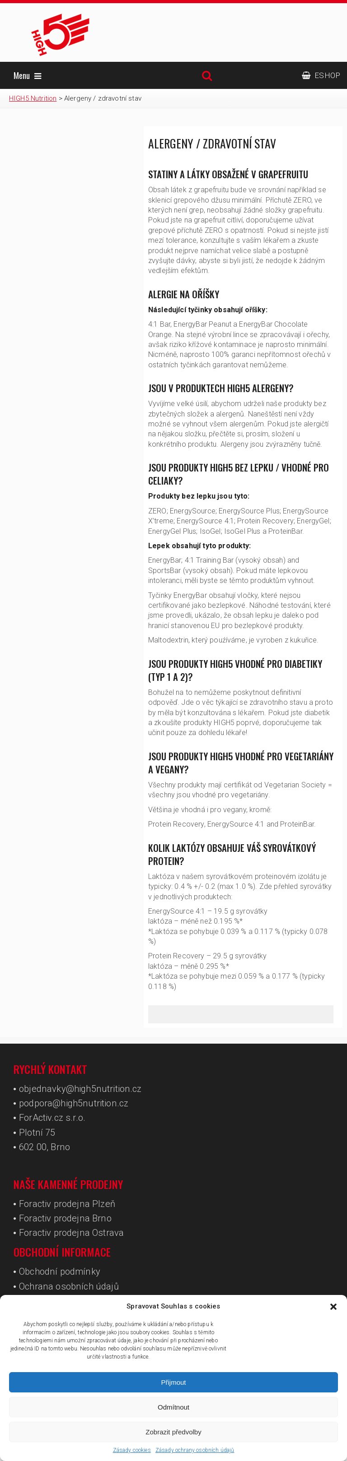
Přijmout (173, 1382)
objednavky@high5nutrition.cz (80, 1088)
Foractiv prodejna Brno (65, 1218)
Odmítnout (173, 1407)
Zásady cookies (132, 1450)
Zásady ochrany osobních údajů (194, 1450)
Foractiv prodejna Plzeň (67, 1203)
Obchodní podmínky (59, 1271)
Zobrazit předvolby (173, 1432)
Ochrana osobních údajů (69, 1286)
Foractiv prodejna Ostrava (71, 1232)
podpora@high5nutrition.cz (73, 1103)
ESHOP (321, 75)
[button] (333, 1306)
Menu (27, 75)
